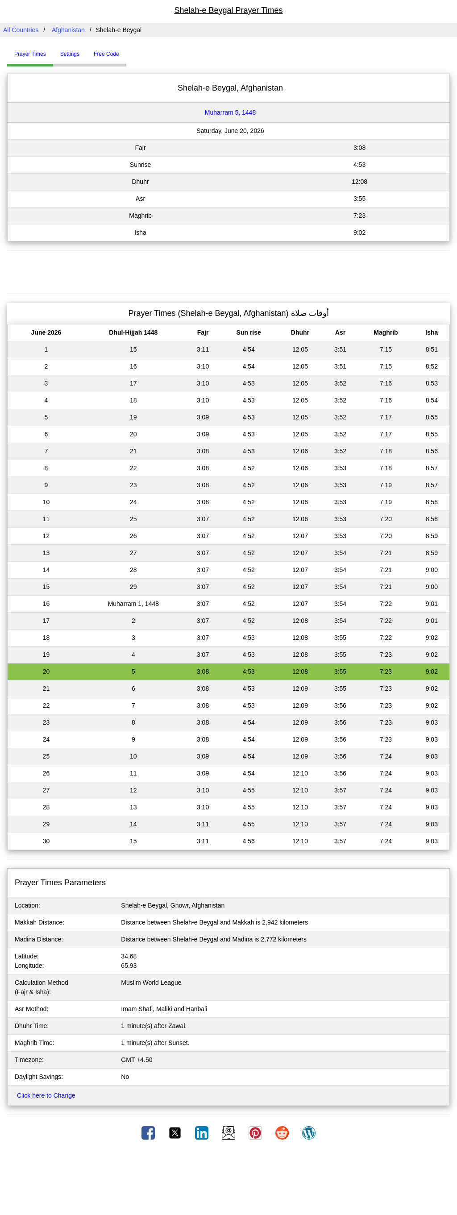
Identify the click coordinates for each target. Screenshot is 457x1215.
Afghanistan (68, 29)
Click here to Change (46, 1095)
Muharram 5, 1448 (230, 112)
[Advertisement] (228, 271)
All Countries (20, 29)
